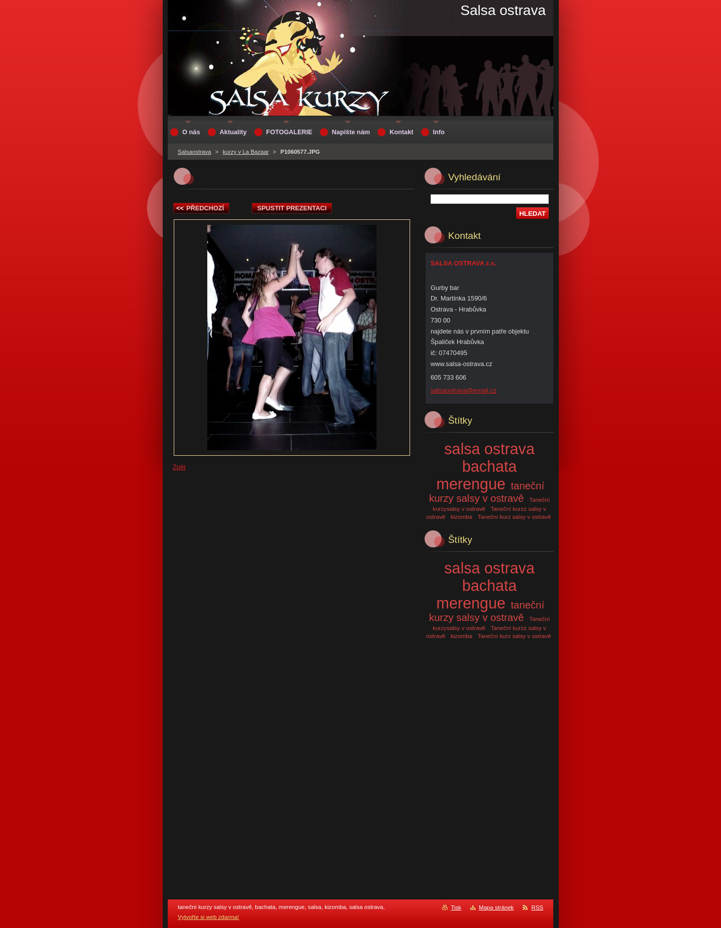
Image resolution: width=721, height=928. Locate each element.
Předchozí (200, 208)
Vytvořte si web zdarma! (208, 917)
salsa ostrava (489, 448)
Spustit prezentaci (291, 208)
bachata (489, 466)
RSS (537, 907)
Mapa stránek (496, 907)
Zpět (179, 467)
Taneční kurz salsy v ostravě (514, 516)
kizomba (461, 516)
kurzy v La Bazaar (246, 152)
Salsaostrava (194, 152)
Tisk (456, 907)
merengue (471, 483)
